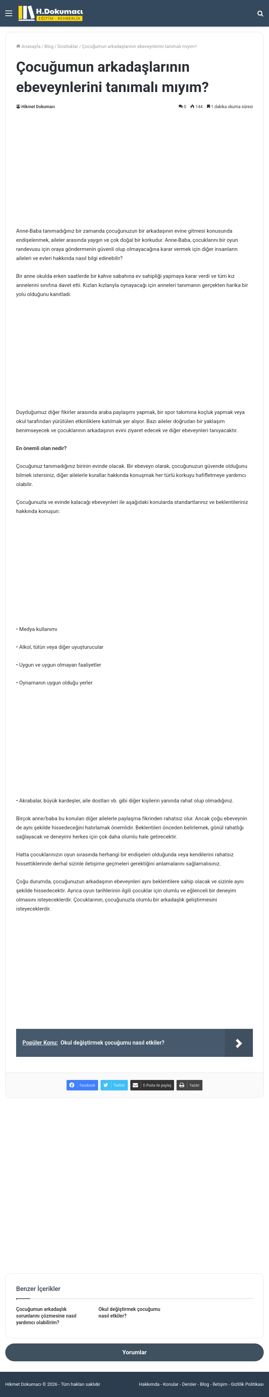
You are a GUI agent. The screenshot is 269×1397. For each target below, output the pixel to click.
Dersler (189, 1384)
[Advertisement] (134, 167)
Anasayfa (28, 46)
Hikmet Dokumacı (38, 106)
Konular (170, 1384)
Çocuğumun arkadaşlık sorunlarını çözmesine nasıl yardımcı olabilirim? (46, 1315)
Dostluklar (67, 46)
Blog (49, 46)
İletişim (220, 1384)
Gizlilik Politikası (247, 1384)
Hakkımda (149, 1384)
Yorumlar (134, 1352)
